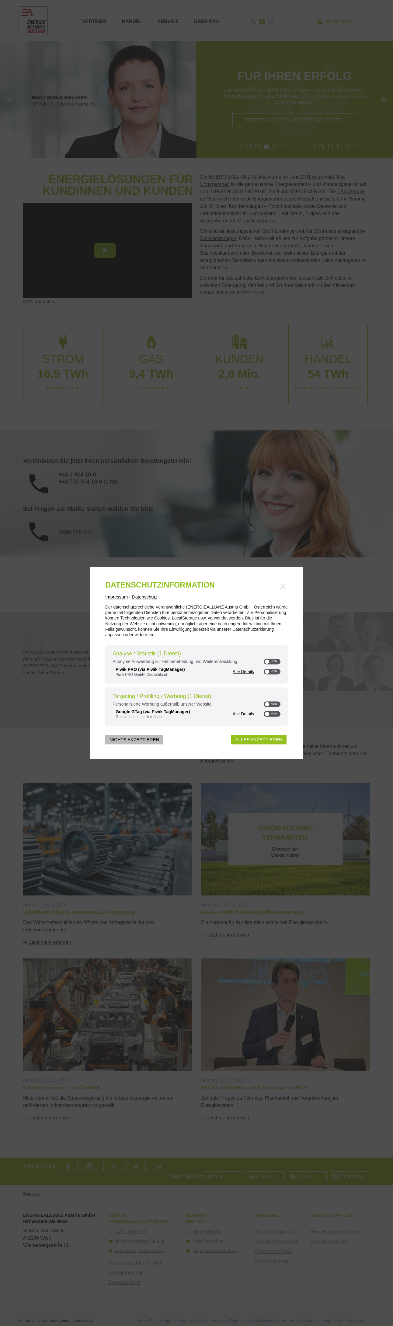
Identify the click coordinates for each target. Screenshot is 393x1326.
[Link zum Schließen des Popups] (283, 586)
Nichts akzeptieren (134, 739)
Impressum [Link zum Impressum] (116, 596)
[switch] (272, 662)
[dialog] (196, 663)
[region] (196, 686)
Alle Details (243, 671)
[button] (267, 662)
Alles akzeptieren (258, 739)
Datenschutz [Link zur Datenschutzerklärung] (144, 596)
